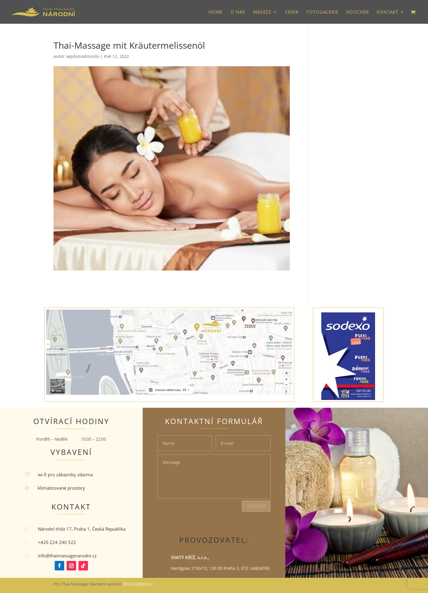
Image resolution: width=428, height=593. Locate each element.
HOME (216, 12)
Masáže (262, 12)
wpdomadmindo (83, 56)
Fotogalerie (322, 12)
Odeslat (256, 506)
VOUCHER (357, 12)
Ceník (292, 12)
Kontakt (387, 12)
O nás (238, 12)
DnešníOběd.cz (138, 584)
